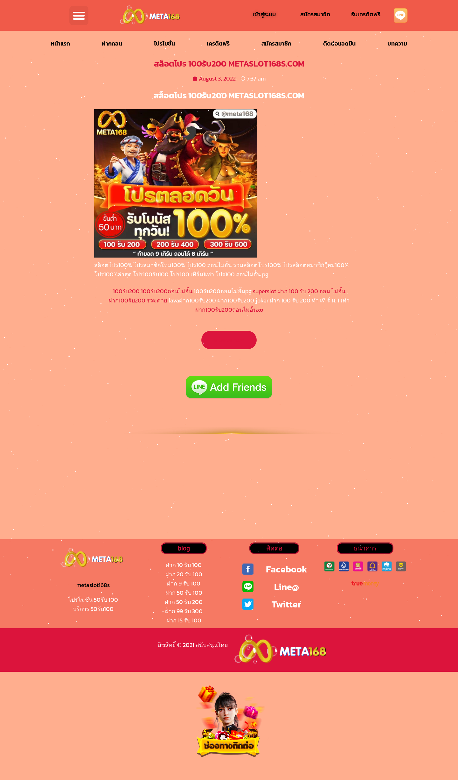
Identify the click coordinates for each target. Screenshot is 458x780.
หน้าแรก (60, 43)
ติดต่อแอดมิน (339, 43)
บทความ (397, 43)
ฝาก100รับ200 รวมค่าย (137, 300)
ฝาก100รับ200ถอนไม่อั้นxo (229, 309)
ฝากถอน (112, 43)
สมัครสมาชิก (276, 43)
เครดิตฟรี (218, 43)
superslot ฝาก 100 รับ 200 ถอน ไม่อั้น (298, 291)
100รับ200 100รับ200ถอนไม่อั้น (152, 291)
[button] (78, 15)
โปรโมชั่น (164, 43)
